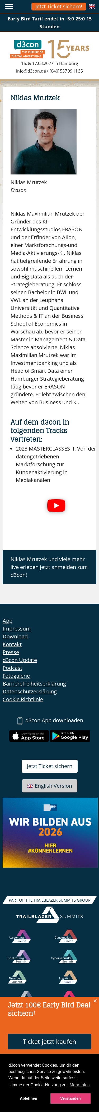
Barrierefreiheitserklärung (34, 683)
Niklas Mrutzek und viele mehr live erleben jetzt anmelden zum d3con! (49, 567)
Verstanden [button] (70, 1098)
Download (15, 636)
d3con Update (20, 660)
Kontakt (12, 644)
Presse (11, 652)
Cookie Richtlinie (23, 699)
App (7, 620)
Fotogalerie (16, 675)
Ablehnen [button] (28, 1098)
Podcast (12, 667)
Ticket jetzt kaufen (49, 1041)
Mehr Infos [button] (80, 1085)
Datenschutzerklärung (30, 691)
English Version (49, 785)
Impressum (17, 628)
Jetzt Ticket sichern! (58, 6)
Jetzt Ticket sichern (49, 766)
